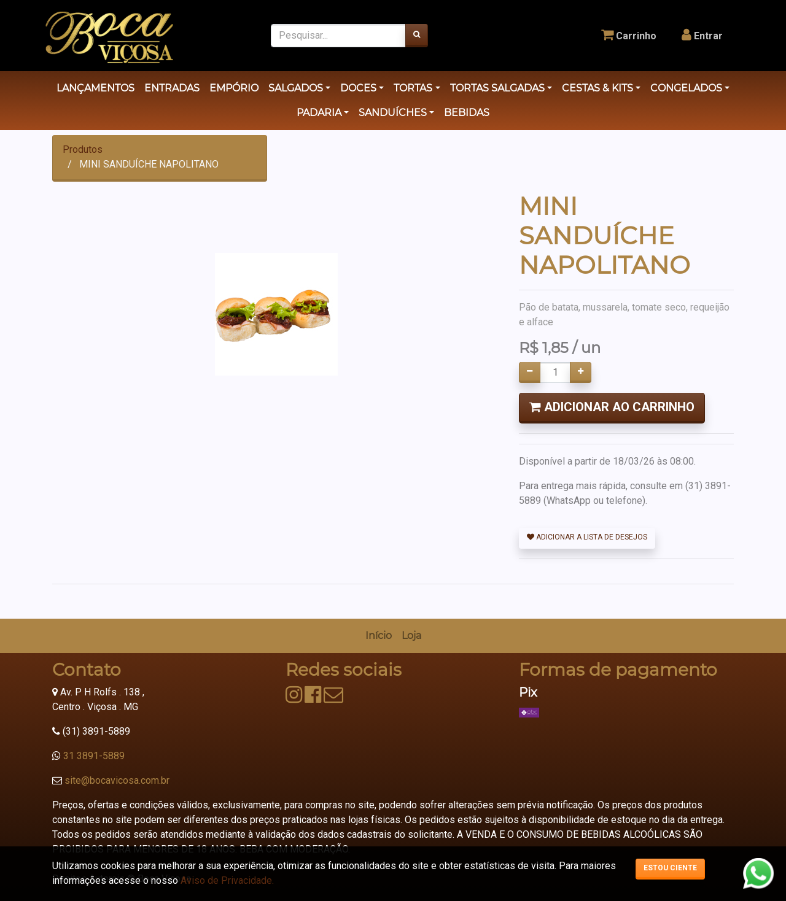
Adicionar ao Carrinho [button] (612, 407)
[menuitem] (378, 636)
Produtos (83, 149)
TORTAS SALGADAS (497, 88)
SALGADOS (295, 88)
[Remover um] (529, 372)
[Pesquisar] (416, 35)
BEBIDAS (466, 112)
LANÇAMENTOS (95, 88)
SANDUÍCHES (393, 112)
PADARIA (319, 112)
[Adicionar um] (580, 372)
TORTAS (413, 88)
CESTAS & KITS (597, 88)
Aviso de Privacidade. (227, 880)
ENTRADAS (172, 88)
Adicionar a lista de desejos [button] (587, 537)
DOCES (358, 88)
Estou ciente (670, 868)
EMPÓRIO (234, 88)
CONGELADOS (686, 88)
